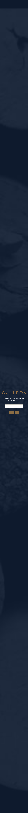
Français (10, 420)
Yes (11, 412)
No (16, 412)
